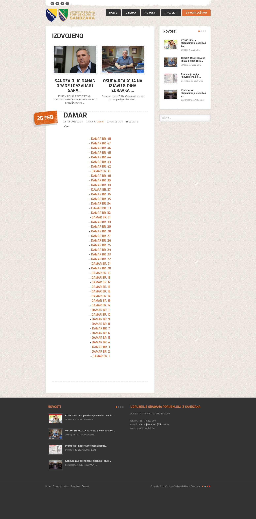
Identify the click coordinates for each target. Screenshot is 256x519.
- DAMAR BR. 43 (100, 162)
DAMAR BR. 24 (101, 250)
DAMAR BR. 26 (101, 241)
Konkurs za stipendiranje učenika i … (193, 93)
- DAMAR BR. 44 (100, 157)
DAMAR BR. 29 (101, 227)
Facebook (62, 3)
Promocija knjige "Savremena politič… (86, 445)
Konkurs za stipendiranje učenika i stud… (88, 461)
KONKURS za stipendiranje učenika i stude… (90, 415)
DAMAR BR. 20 (101, 268)
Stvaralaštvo (196, 12)
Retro (205, 486)
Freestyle (202, 486)
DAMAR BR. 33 (101, 208)
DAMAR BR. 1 (101, 356)
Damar (100, 121)
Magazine (207, 486)
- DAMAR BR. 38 (100, 185)
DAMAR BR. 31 (101, 217)
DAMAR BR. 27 (101, 236)
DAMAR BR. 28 (101, 231)
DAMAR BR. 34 (101, 204)
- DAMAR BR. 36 (100, 194)
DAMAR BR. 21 (100, 264)
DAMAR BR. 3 (101, 347)
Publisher (70, 15)
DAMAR (75, 115)
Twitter (57, 3)
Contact (85, 486)
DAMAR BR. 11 (101, 310)
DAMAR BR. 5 (101, 338)
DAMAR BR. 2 (101, 352)
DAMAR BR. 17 (101, 282)
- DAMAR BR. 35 (100, 199)
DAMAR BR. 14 (100, 296)
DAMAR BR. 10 (100, 315)
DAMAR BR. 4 (101, 342)
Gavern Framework (128, 503)
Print (65, 126)
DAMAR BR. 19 (100, 273)
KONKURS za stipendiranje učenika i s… (193, 43)
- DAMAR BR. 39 (100, 180)
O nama (130, 12)
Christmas (209, 486)
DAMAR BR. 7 (101, 328)
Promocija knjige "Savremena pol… (191, 75)
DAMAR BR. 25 (101, 245)
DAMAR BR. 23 (101, 254)
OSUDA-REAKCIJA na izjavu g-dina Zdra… (193, 59)
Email (68, 126)
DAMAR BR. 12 (100, 305)
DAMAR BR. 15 (100, 291)
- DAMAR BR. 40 (100, 176)
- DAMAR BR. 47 (100, 143)
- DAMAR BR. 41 (99, 171)
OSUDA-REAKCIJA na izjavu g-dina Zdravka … (122, 85)
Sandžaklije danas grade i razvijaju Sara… (75, 85)
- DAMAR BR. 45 (100, 153)
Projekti (171, 12)
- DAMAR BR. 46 (100, 148)
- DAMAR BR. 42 (100, 167)
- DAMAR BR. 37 (100, 190)
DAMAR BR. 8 (101, 324)
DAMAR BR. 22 (101, 259)
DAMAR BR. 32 (101, 213)
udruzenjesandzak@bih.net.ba (153, 424)
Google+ (67, 3)
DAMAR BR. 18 (100, 278)
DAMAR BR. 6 (101, 333)
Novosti (150, 12)
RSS (52, 3)
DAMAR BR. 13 (101, 301)
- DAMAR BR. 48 (100, 139)
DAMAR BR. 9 (101, 319)
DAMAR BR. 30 (101, 222)
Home (113, 12)
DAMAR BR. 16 (100, 287)
